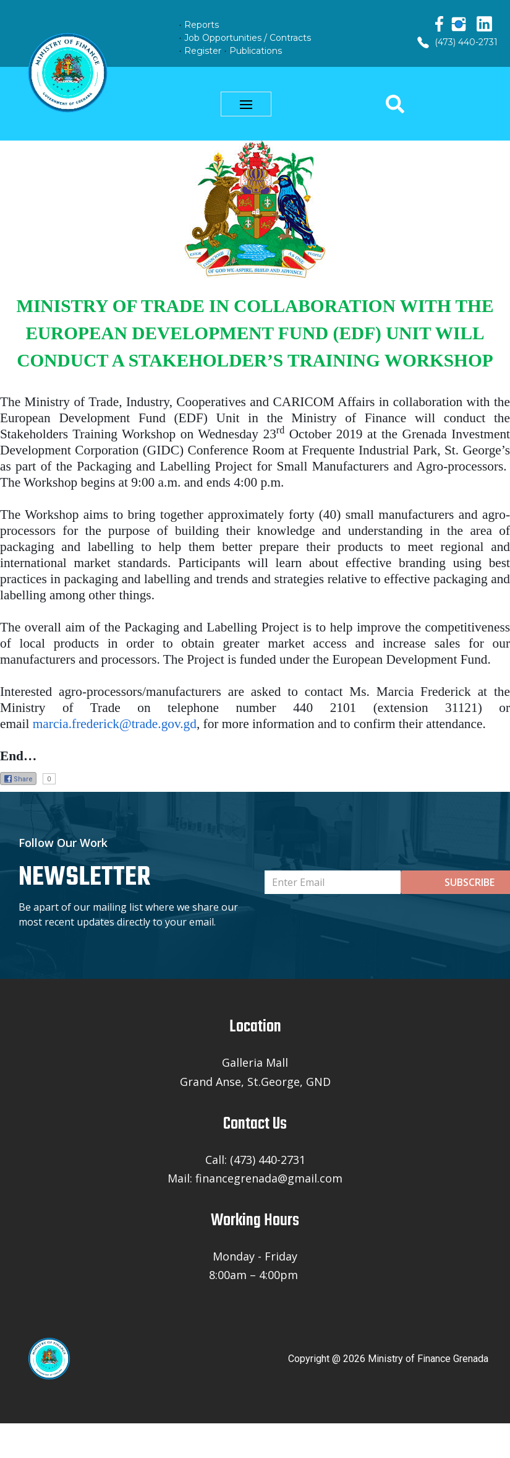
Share (18, 779)
